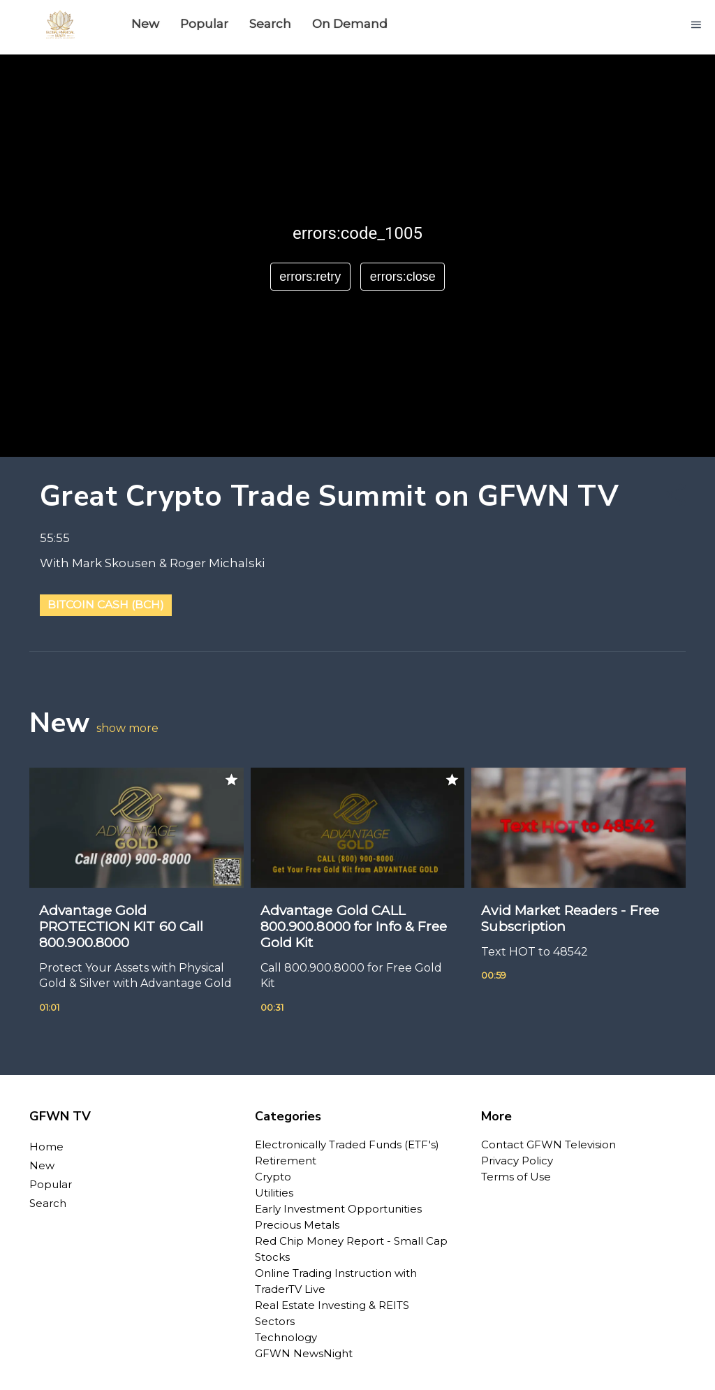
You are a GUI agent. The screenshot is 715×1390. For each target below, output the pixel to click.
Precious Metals (297, 1224)
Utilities (274, 1192)
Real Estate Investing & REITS (332, 1305)
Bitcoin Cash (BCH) (105, 604)
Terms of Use (516, 1176)
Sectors (275, 1321)
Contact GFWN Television (548, 1144)
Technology (286, 1337)
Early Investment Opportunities (338, 1208)
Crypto (273, 1176)
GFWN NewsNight (304, 1353)
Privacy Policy (517, 1160)
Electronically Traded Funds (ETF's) (347, 1144)
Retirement (285, 1160)
